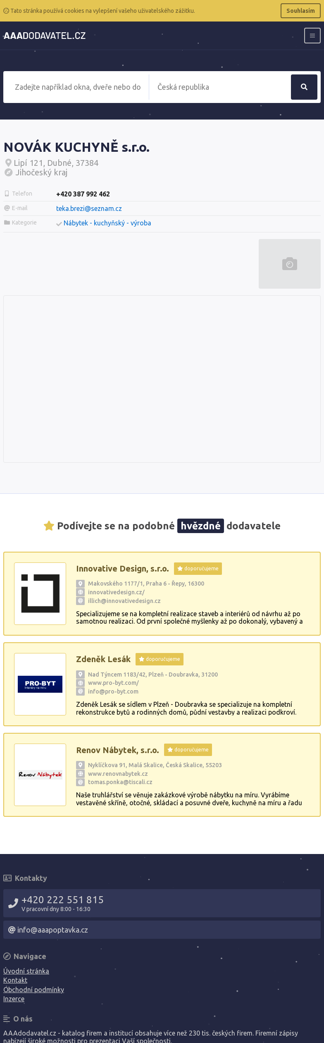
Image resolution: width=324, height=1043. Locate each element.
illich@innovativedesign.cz (124, 601)
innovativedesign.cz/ (116, 592)
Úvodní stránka (26, 971)
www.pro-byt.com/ (113, 682)
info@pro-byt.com (113, 691)
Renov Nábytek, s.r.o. (117, 750)
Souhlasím (300, 10)
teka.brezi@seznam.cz (89, 208)
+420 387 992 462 (83, 194)
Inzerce (13, 998)
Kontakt (15, 980)
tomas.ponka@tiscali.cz (120, 782)
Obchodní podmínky (33, 989)
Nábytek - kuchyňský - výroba (107, 223)
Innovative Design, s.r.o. (122, 568)
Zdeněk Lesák (103, 659)
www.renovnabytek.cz (118, 773)
